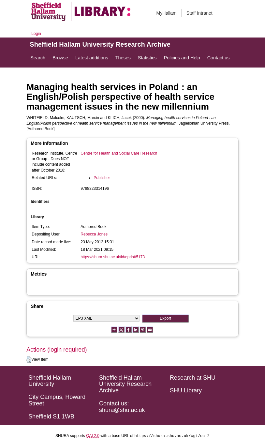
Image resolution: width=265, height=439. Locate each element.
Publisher (102, 177)
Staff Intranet (199, 13)
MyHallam (166, 13)
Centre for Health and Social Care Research (119, 153)
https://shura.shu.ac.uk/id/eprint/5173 (113, 257)
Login (36, 33)
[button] (28, 359)
